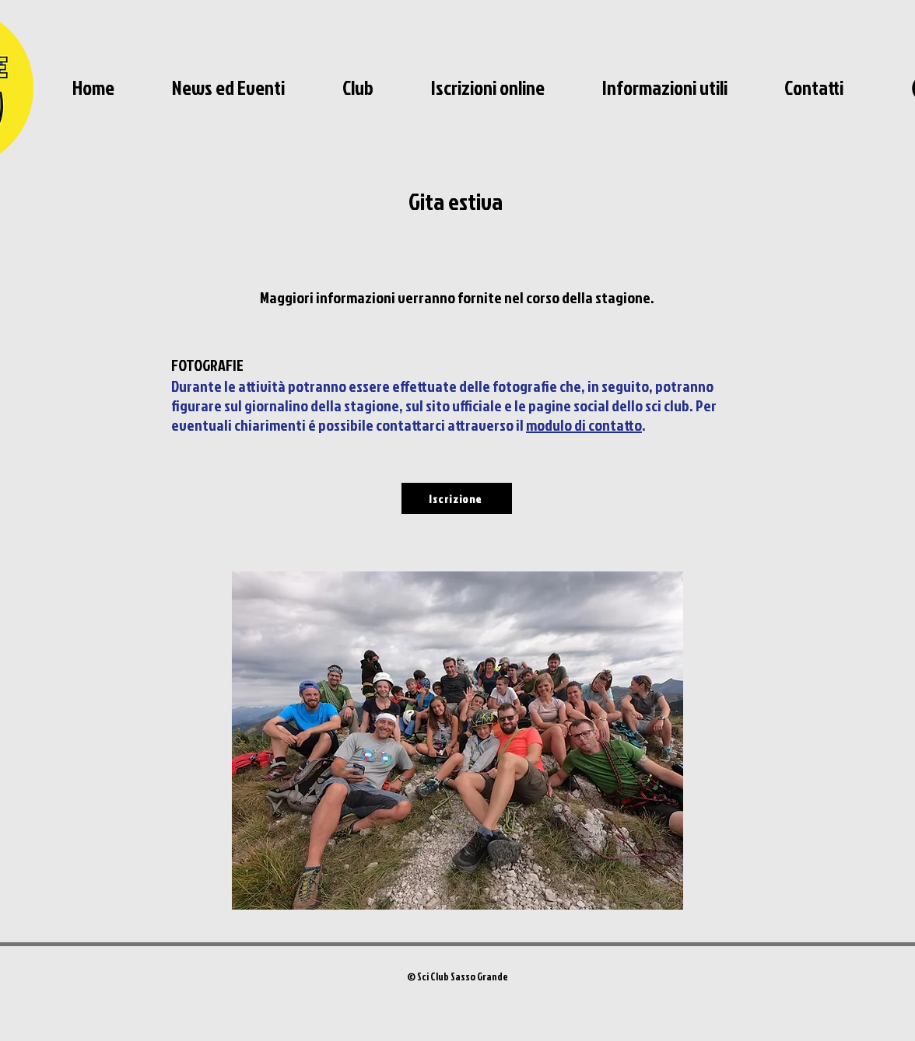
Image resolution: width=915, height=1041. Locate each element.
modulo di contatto (584, 424)
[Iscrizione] (456, 498)
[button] (358, 88)
